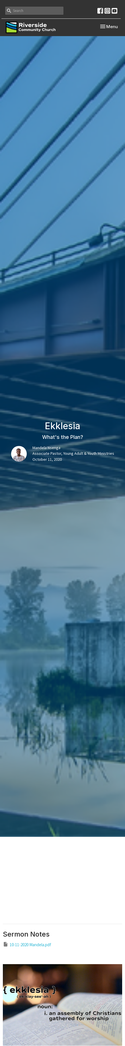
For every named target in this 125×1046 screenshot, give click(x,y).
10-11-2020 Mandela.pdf (27, 944)
